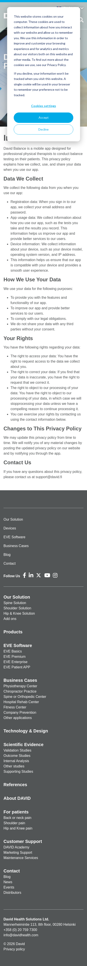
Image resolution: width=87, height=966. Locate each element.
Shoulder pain (14, 823)
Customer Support (23, 841)
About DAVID (17, 798)
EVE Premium (14, 656)
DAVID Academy (16, 847)
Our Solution (13, 519)
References (15, 784)
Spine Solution (15, 603)
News (8, 882)
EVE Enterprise (15, 662)
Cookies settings (43, 106)
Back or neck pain (17, 818)
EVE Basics (13, 651)
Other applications (18, 718)
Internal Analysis (16, 761)
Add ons (10, 619)
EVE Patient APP (17, 667)
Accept (44, 117)
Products (13, 631)
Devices (10, 528)
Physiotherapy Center (20, 686)
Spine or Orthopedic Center (25, 697)
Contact (10, 563)
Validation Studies (17, 750)
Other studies (14, 766)
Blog (7, 555)
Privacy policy (14, 949)
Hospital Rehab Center (21, 702)
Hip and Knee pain (18, 828)
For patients (16, 811)
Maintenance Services (21, 858)
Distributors (12, 892)
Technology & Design (26, 730)
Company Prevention (20, 712)
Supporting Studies (18, 771)
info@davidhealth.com (21, 935)
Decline (43, 129)
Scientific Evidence (23, 744)
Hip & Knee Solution (19, 613)
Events (9, 887)
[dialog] (43, 74)
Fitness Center (15, 707)
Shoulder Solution (17, 608)
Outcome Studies (17, 756)
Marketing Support (18, 852)
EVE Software (14, 537)
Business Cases (16, 546)
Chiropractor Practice (20, 691)
